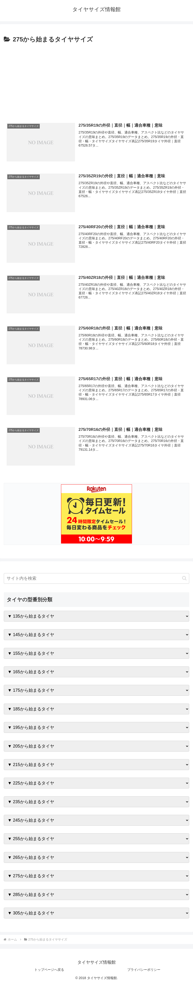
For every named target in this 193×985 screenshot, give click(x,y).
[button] (184, 578)
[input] (96, 578)
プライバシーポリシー (143, 970)
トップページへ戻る (49, 970)
